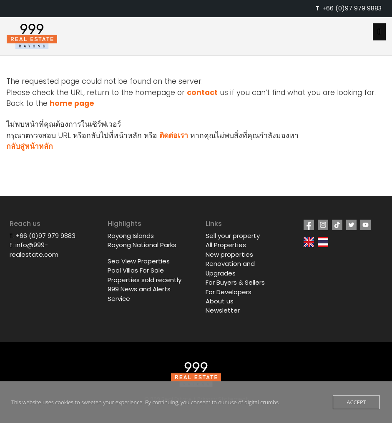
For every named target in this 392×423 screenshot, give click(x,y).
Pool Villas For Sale (136, 270)
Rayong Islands (131, 235)
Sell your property (233, 235)
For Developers (228, 292)
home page (72, 103)
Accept (356, 402)
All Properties (226, 244)
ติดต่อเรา (173, 135)
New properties (229, 254)
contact (202, 93)
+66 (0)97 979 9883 (45, 235)
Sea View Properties (139, 261)
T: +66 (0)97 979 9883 (349, 8)
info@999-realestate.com (34, 249)
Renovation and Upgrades (230, 268)
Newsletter (223, 310)
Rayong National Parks (142, 244)
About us (220, 301)
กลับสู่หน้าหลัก (29, 146)
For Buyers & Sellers (235, 282)
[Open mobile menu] (379, 31)
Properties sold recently (144, 279)
